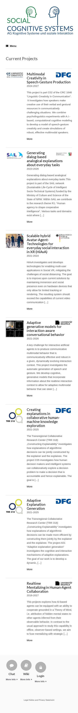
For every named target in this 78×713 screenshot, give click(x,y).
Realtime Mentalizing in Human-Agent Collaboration (49, 587)
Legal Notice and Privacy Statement (39, 700)
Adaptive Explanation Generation (36, 504)
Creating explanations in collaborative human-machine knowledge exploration (43, 417)
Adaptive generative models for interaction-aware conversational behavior (45, 328)
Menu (11, 45)
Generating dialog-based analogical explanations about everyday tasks (45, 159)
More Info (12, 679)
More (29, 138)
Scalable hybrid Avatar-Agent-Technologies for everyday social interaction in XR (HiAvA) (48, 244)
